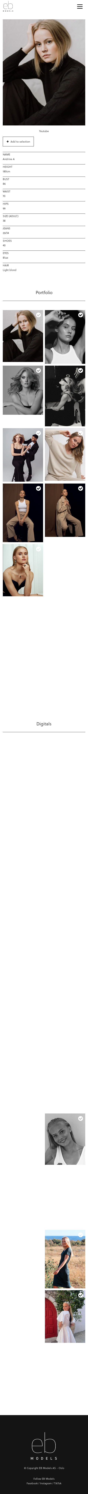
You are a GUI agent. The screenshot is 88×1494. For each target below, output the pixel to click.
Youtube (44, 131)
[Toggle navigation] (80, 6)
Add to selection (18, 141)
